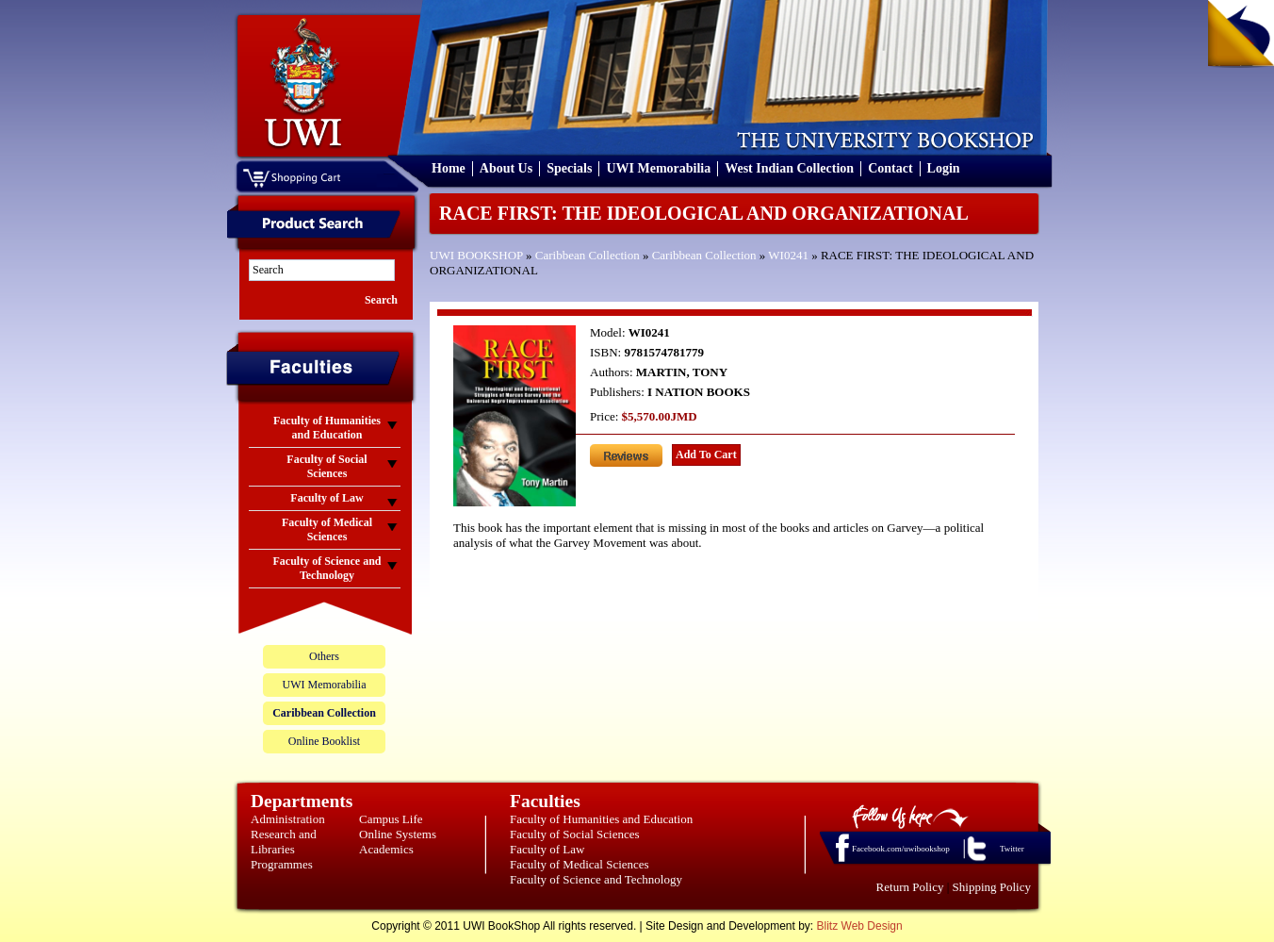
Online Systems (397, 834)
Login (943, 168)
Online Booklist (324, 741)
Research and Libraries (284, 841)
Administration (288, 819)
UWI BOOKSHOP (476, 255)
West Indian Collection (789, 168)
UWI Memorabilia (658, 168)
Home (449, 168)
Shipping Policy (992, 887)
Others (324, 656)
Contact (890, 168)
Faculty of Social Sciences (575, 834)
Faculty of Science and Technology (596, 879)
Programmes (282, 864)
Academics (386, 849)
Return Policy (910, 887)
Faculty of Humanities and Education (601, 819)
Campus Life (391, 819)
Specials (569, 168)
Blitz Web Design (860, 926)
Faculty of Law (547, 849)
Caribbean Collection (587, 255)
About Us (506, 168)
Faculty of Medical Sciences (579, 864)
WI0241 (788, 255)
